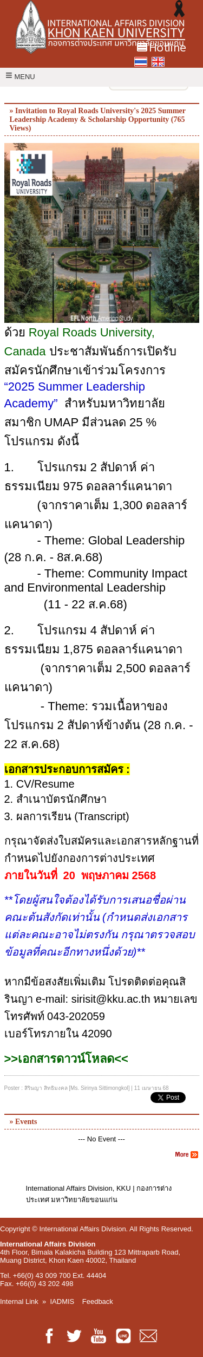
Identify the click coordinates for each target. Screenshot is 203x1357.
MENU (20, 77)
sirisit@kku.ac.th (110, 999)
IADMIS (62, 1301)
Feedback (97, 1301)
